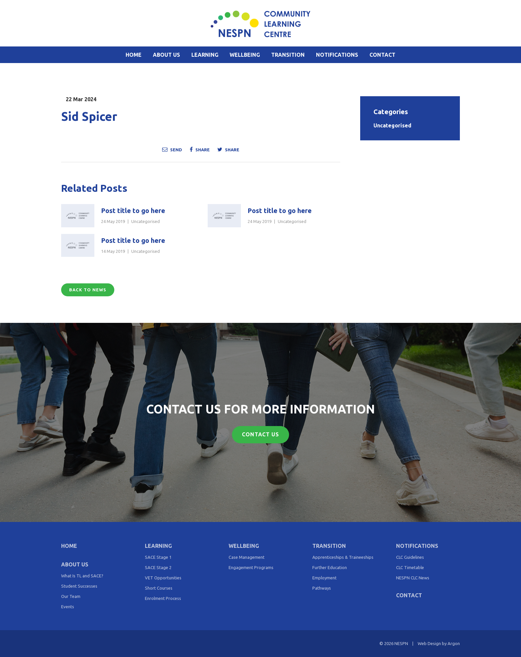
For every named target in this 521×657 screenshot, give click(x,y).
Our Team (70, 596)
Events (67, 606)
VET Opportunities (163, 577)
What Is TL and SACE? (82, 575)
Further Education (329, 567)
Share (200, 149)
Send (172, 149)
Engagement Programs (251, 567)
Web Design (429, 643)
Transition (288, 55)
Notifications (337, 55)
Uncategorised (145, 221)
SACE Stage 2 (158, 567)
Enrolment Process (163, 598)
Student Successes (79, 586)
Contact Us (260, 435)
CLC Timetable (410, 567)
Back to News (87, 289)
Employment (324, 577)
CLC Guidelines (410, 557)
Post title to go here (133, 210)
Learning (204, 55)
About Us (166, 55)
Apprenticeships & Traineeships (342, 557)
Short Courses (158, 588)
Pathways (321, 588)
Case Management (246, 557)
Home (134, 55)
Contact (382, 55)
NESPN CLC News (412, 577)
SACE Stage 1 (158, 557)
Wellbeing (245, 55)
